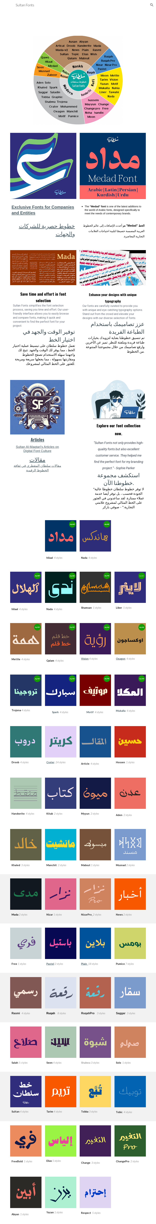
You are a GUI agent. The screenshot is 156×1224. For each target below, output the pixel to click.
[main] (43, 219)
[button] (152, 5)
